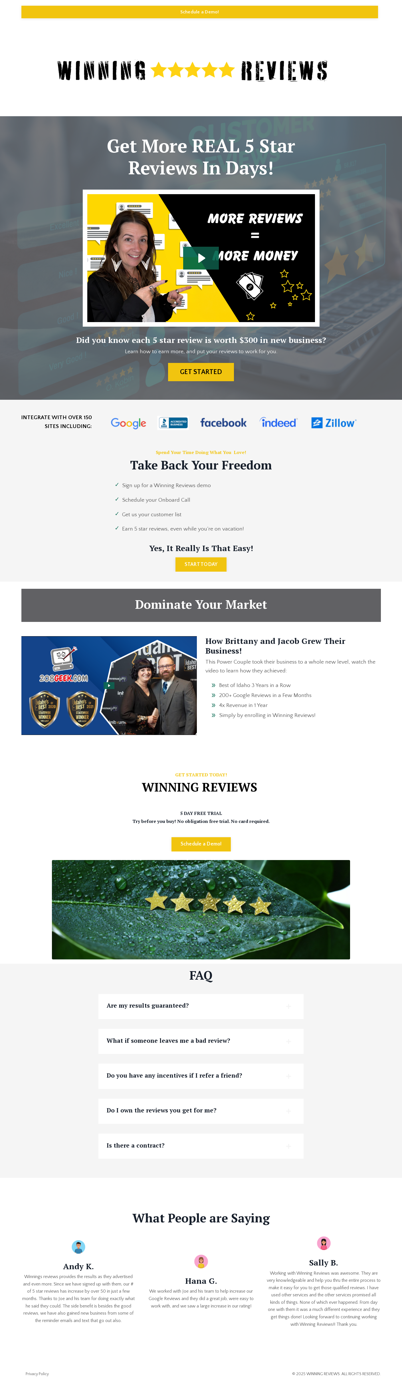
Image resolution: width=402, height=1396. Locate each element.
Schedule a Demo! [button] (199, 12)
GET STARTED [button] (201, 372)
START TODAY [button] (201, 567)
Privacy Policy (37, 1382)
